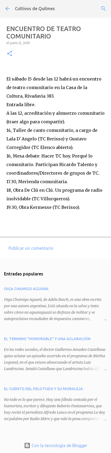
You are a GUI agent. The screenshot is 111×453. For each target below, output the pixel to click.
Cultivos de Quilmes (35, 8)
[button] (9, 53)
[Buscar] (103, 8)
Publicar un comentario (31, 248)
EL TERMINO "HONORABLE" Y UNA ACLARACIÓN (47, 339)
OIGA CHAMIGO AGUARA (26, 289)
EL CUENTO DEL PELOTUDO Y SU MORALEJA (43, 389)
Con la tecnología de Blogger (55, 445)
